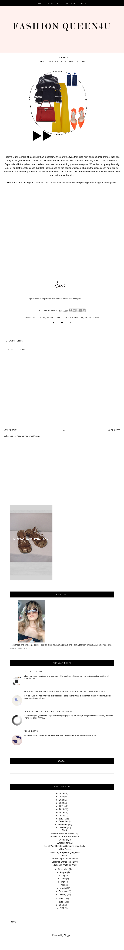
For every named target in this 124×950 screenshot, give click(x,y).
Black (64, 830)
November (63, 824)
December (63, 821)
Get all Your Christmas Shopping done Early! (64, 846)
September (63, 869)
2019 (61, 812)
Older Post (114, 430)
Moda (88, 317)
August (63, 872)
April (63, 885)
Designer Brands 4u (35, 672)
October (62, 827)
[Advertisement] (62, 470)
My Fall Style (65, 840)
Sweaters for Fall (64, 843)
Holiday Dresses (64, 849)
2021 (61, 806)
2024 (61, 796)
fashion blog (55, 317)
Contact (70, 3)
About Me (54, 3)
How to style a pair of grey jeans (65, 852)
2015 (61, 902)
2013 (62, 908)
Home (40, 3)
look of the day (73, 317)
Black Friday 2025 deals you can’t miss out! (48, 711)
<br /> (62, 231)
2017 (61, 819)
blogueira (39, 317)
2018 (61, 815)
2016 (61, 898)
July (63, 875)
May (63, 882)
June (63, 878)
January (62, 894)
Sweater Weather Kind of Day (65, 833)
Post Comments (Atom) (28, 436)
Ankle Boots (31, 731)
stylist (96, 317)
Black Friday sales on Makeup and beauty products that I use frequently (65, 691)
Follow (13, 922)
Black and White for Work (64, 865)
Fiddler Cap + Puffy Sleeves (65, 858)
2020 (61, 809)
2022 (61, 803)
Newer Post (10, 430)
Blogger (67, 935)
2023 (61, 800)
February (63, 891)
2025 (61, 793)
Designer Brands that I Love (65, 862)
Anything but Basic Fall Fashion (64, 836)
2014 (61, 905)
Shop (83, 3)
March (63, 888)
